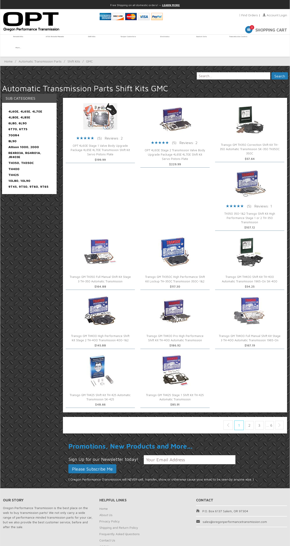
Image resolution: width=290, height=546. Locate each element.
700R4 (13, 124)
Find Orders (248, 15)
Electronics (163, 40)
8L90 (12, 130)
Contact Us (107, 529)
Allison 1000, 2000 (23, 136)
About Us (106, 504)
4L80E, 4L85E (19, 106)
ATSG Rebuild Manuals (54, 40)
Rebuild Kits (18, 40)
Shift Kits (90, 40)
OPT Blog (106, 535)
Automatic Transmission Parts (40, 50)
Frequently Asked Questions (119, 523)
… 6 (268, 414)
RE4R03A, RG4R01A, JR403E (24, 144)
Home (8, 50)
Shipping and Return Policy (118, 516)
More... (271, 40)
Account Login (275, 15)
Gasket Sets (199, 40)
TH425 (13, 164)
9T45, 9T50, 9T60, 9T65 (28, 176)
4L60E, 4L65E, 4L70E (25, 100)
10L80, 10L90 (19, 169)
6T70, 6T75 (17, 118)
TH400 (13, 158)
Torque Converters (127, 40)
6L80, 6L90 (17, 112)
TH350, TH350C (21, 152)
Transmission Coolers (235, 40)
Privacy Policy (109, 510)
